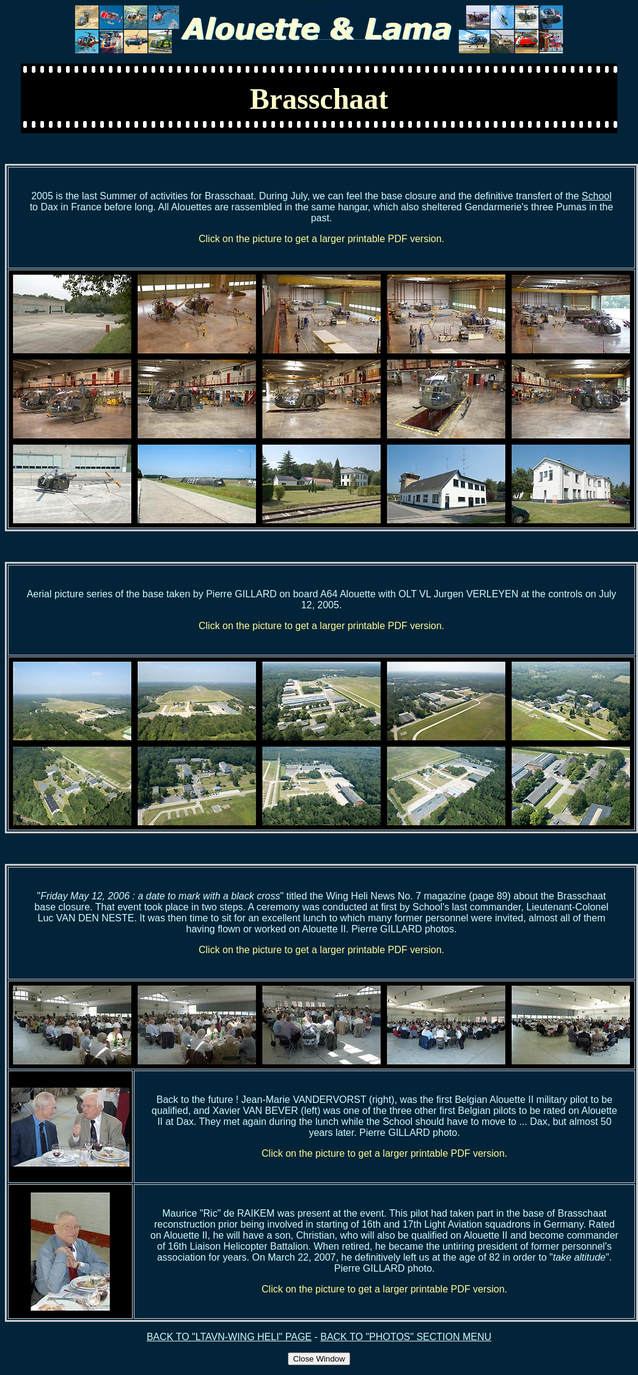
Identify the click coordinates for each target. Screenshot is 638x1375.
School (597, 196)
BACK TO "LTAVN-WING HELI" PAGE (229, 1337)
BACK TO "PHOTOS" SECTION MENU (405, 1337)
